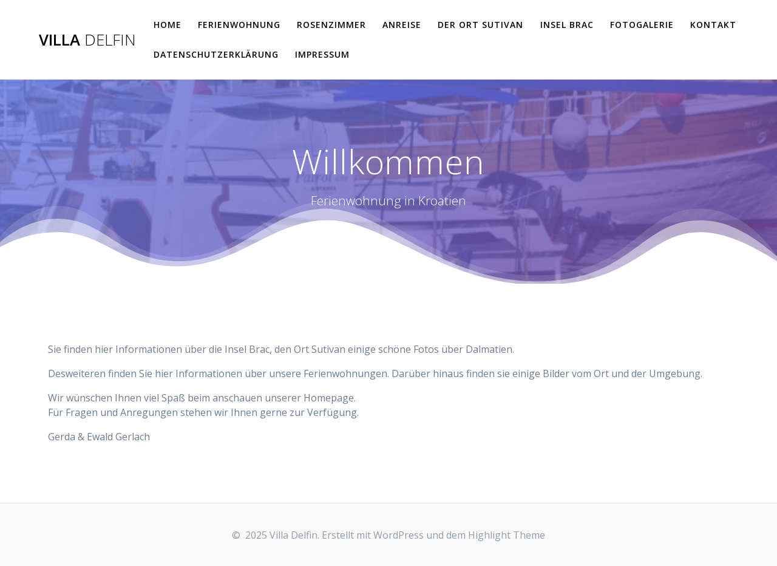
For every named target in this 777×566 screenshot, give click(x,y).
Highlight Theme (506, 535)
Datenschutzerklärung (216, 54)
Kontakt (713, 24)
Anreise (401, 24)
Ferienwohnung (239, 24)
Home (168, 24)
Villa (87, 40)
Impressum (322, 54)
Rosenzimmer (331, 24)
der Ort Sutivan (480, 24)
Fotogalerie (642, 24)
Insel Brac (567, 24)
